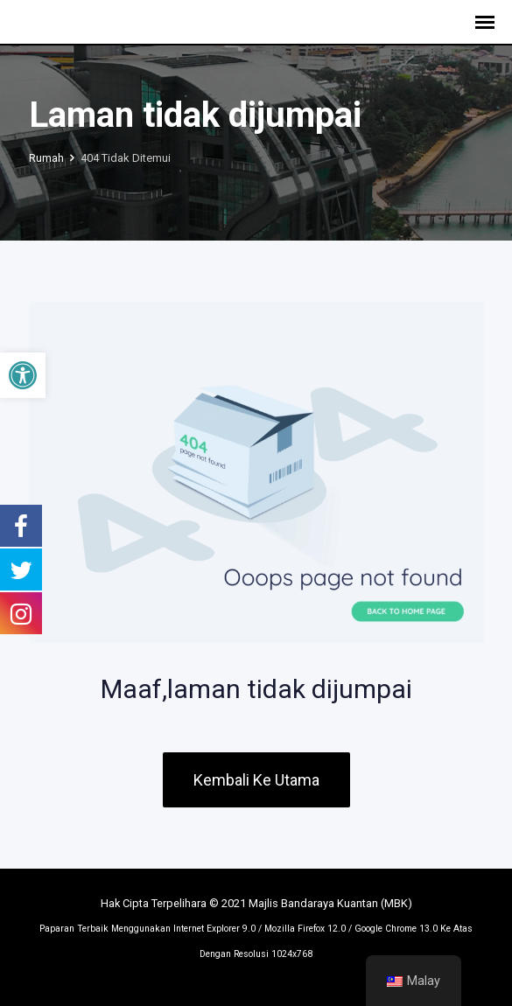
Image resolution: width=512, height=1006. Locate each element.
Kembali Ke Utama (256, 780)
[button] (23, 375)
